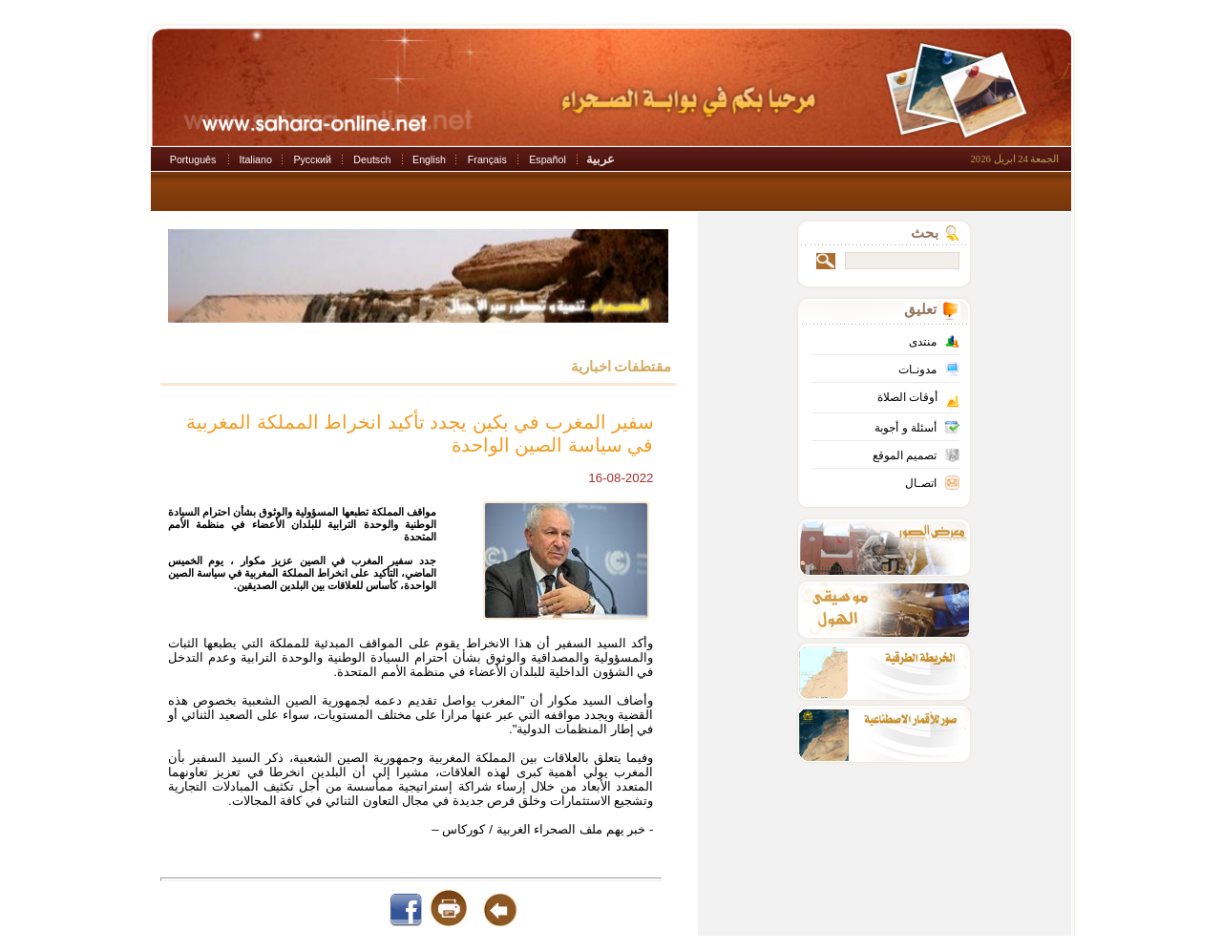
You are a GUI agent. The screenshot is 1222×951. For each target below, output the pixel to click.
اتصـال (921, 483)
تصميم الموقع (905, 455)
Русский (312, 159)
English (429, 159)
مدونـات (917, 369)
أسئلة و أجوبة (905, 427)
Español (547, 159)
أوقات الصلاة (907, 397)
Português (193, 159)
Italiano (256, 159)
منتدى (923, 342)
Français (487, 159)
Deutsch (371, 159)
